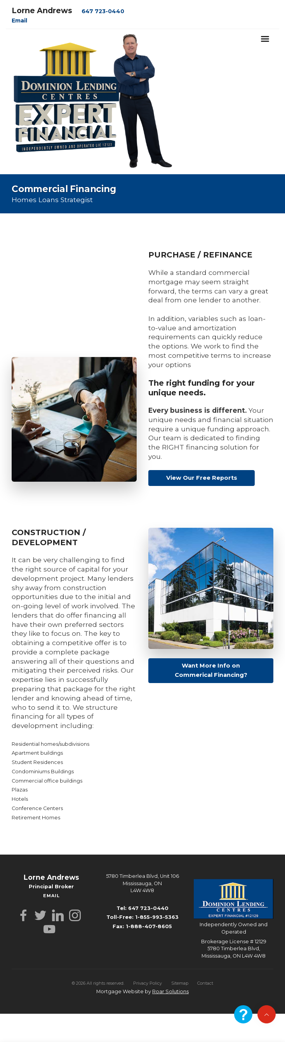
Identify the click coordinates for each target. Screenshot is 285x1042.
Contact (205, 983)
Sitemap (179, 983)
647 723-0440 (103, 11)
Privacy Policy (147, 983)
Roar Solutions (170, 991)
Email (19, 20)
